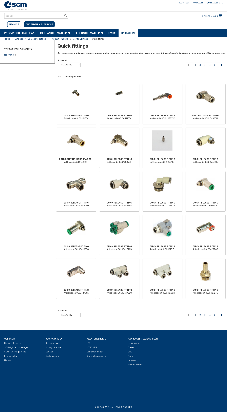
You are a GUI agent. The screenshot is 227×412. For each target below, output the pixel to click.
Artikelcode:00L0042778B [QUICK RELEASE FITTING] (119, 249)
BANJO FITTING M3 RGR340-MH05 (77, 159)
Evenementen (10, 356)
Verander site (215, 3)
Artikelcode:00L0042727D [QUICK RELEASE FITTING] (205, 293)
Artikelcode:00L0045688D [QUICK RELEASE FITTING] (119, 205)
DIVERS (112, 33)
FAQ (88, 343)
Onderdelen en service (39, 24)
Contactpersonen (95, 351)
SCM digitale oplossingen (16, 347)
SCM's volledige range (15, 351)
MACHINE (14, 24)
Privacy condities (53, 347)
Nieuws (7, 360)
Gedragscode (52, 356)
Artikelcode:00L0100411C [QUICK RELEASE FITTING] (162, 162)
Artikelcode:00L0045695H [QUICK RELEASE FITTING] (76, 205)
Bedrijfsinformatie (12, 343)
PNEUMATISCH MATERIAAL (20, 33)
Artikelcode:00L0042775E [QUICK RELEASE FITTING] (76, 293)
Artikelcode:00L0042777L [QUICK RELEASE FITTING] (162, 249)
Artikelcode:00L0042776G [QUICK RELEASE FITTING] (205, 249)
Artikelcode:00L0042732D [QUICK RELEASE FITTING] (162, 293)
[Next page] (221, 65)
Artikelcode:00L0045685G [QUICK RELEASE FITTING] (76, 249)
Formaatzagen (134, 343)
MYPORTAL (92, 347)
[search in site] (33, 16)
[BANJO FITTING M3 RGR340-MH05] (76, 143)
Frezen (131, 347)
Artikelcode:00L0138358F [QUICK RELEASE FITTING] (119, 162)
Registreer (184, 3)
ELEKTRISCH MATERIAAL (89, 33)
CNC (130, 351)
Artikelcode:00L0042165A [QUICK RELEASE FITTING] (119, 118)
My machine (128, 33)
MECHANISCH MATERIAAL (55, 33)
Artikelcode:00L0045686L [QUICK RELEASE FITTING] (205, 205)
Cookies (49, 351)
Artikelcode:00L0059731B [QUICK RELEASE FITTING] (205, 162)
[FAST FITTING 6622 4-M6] (205, 100)
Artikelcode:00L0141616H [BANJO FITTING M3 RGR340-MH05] (76, 162)
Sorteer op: (63, 60)
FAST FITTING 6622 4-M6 (205, 115)
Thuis (7, 39)
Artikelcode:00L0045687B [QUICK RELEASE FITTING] (162, 205)
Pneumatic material (59, 39)
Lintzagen (132, 360)
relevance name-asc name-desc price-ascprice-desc (70, 65)
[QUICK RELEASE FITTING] (76, 100)
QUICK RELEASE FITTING (76, 115)
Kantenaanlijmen (135, 364)
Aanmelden (198, 3)
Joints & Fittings (80, 39)
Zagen (131, 356)
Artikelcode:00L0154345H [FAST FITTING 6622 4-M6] (205, 118)
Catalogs (19, 39)
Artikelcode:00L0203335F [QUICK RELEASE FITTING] (162, 118)
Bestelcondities (52, 343)
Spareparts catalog (37, 39)
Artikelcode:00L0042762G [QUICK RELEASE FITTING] (119, 293)
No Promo (9, 55)
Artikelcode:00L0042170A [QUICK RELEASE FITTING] (76, 118)
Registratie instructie (96, 356)
